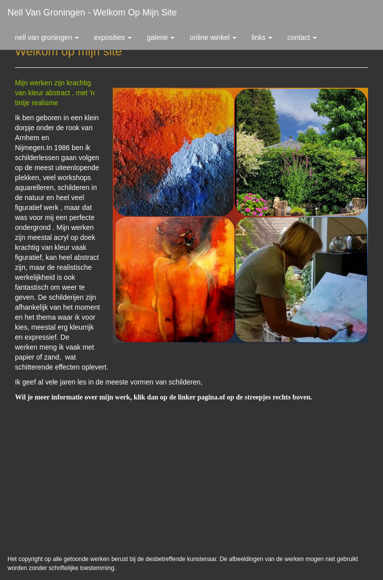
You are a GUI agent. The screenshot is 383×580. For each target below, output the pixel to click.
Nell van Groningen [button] (47, 37)
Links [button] (261, 37)
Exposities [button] (113, 37)
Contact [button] (302, 37)
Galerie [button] (161, 37)
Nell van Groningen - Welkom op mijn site (92, 12)
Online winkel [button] (213, 37)
